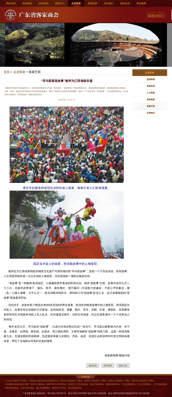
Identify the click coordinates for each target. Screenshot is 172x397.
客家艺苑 (151, 106)
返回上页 (123, 365)
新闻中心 (59, 3)
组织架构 (43, 3)
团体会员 (125, 3)
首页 (7, 72)
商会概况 (27, 3)
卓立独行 (108, 3)
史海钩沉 (151, 113)
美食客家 (151, 99)
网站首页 (11, 3)
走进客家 (76, 3)
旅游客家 (151, 79)
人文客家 (151, 93)
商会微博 (141, 3)
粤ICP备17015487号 (56, 393)
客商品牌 (92, 3)
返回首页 (93, 365)
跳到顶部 (108, 365)
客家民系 (151, 86)
